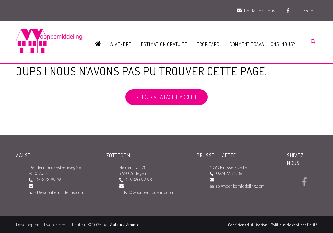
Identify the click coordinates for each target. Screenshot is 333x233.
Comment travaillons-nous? (262, 44)
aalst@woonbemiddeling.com (56, 192)
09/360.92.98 (139, 179)
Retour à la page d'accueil (166, 97)
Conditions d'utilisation (248, 224)
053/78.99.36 (49, 179)
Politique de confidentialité (294, 224)
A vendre (120, 44)
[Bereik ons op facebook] (304, 184)
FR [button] (306, 10)
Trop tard (208, 44)
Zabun (116, 224)
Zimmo (132, 224)
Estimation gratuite (164, 44)
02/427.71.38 (229, 173)
